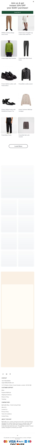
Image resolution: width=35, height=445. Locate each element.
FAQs (3, 390)
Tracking (4, 399)
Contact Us (4, 409)
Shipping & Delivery (6, 394)
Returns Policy (5, 397)
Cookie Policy (5, 416)
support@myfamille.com (8, 382)
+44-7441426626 (6, 380)
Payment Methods (6, 392)
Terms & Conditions (7, 414)
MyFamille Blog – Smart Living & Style (11, 405)
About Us (4, 407)
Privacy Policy (5, 411)
